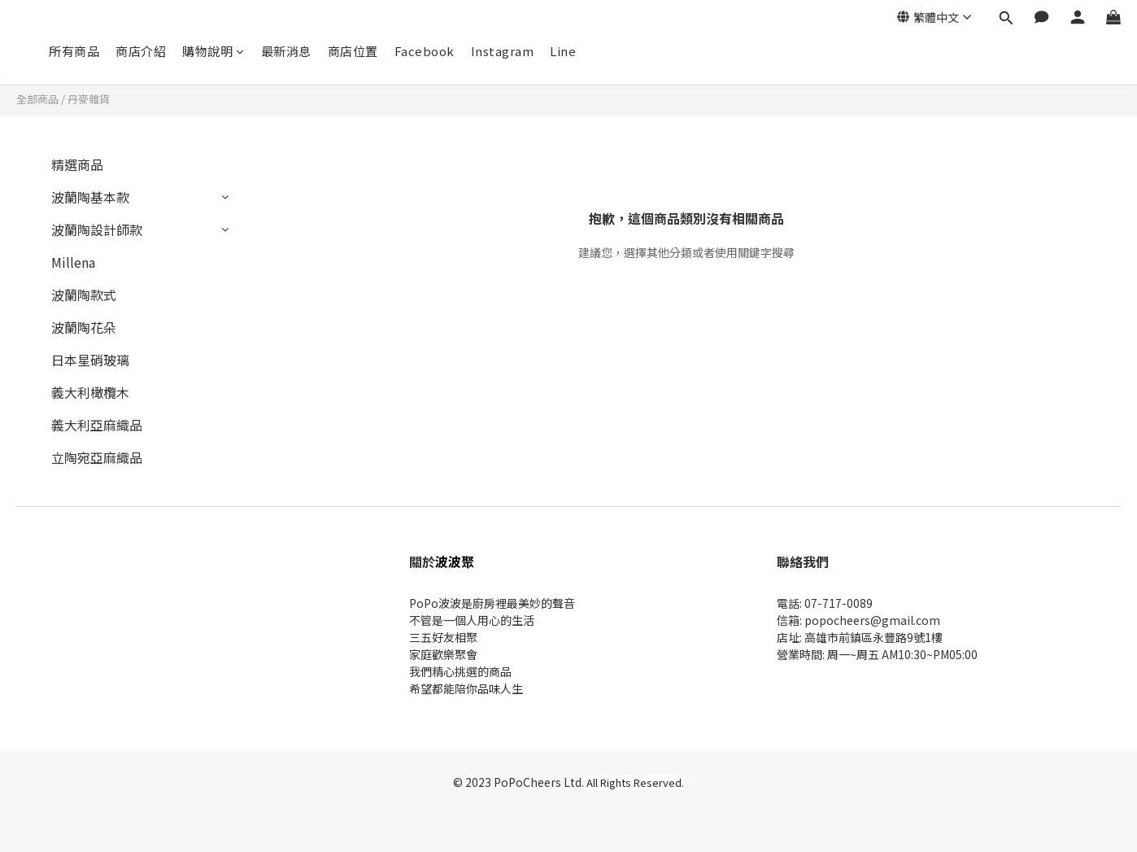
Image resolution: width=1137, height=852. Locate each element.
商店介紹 (140, 50)
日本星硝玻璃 (90, 359)
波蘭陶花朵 (83, 327)
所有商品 (74, 50)
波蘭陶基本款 (90, 197)
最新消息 (286, 50)
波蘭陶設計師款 (96, 229)
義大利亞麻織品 (96, 425)
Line (563, 50)
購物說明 (213, 50)
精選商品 (77, 164)
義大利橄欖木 (90, 392)
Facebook (424, 50)
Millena (73, 262)
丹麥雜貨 (89, 99)
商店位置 (353, 50)
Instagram (502, 50)
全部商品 (37, 99)
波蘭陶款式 (83, 294)
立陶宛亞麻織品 (96, 457)
